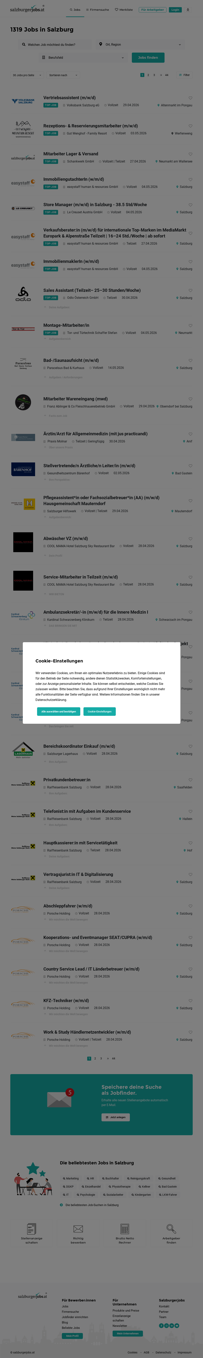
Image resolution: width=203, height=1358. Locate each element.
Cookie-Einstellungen (99, 711)
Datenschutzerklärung (50, 700)
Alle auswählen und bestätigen (58, 711)
